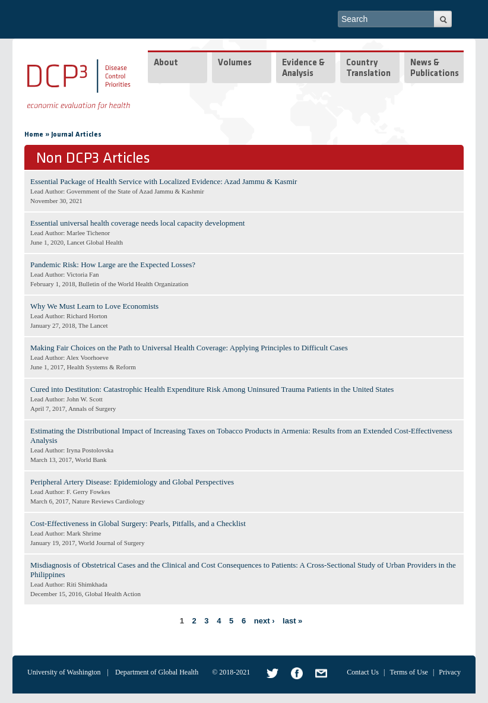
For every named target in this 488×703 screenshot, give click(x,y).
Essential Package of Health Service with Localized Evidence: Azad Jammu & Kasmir (163, 181)
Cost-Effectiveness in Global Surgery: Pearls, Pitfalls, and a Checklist (138, 523)
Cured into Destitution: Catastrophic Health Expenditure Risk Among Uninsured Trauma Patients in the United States (212, 389)
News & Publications (434, 68)
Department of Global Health (156, 672)
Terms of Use (408, 672)
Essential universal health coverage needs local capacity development (137, 222)
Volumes (235, 63)
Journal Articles (76, 134)
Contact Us (363, 672)
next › (264, 620)
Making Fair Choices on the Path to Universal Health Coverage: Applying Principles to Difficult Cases (189, 347)
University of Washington (63, 672)
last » (292, 620)
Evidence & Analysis (303, 68)
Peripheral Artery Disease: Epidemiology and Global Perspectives (132, 481)
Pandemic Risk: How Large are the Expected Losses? (112, 264)
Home (33, 134)
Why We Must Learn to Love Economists (94, 306)
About (166, 63)
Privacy (450, 672)
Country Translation (368, 68)
